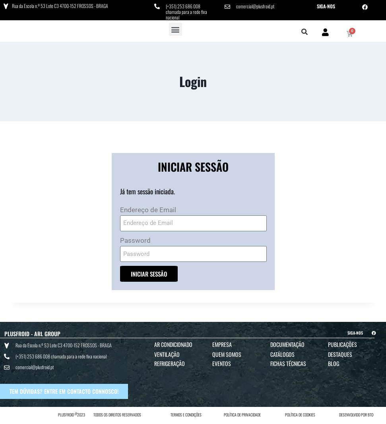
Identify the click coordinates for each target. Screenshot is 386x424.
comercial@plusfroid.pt (255, 6)
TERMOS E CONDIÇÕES (186, 415)
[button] (175, 29)
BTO (370, 415)
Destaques (340, 354)
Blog (333, 363)
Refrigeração (169, 363)
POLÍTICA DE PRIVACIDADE (242, 415)
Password (135, 240)
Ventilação (167, 354)
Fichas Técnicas (288, 363)
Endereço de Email (148, 210)
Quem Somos (226, 354)
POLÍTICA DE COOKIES (300, 415)
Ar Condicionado (173, 344)
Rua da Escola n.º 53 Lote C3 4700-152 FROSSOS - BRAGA (60, 5)
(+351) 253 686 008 (183, 6)
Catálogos (282, 354)
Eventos (221, 363)
